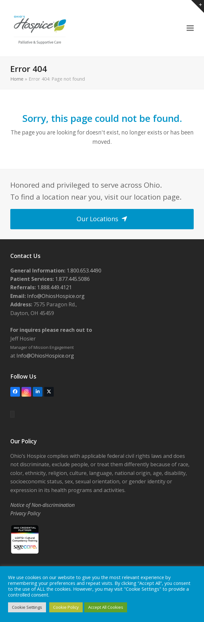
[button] (190, 28)
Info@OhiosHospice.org (55, 296)
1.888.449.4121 (54, 287)
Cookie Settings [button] (27, 607)
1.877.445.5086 (72, 278)
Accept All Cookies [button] (105, 607)
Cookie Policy (66, 607)
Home (16, 78)
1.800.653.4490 (83, 270)
